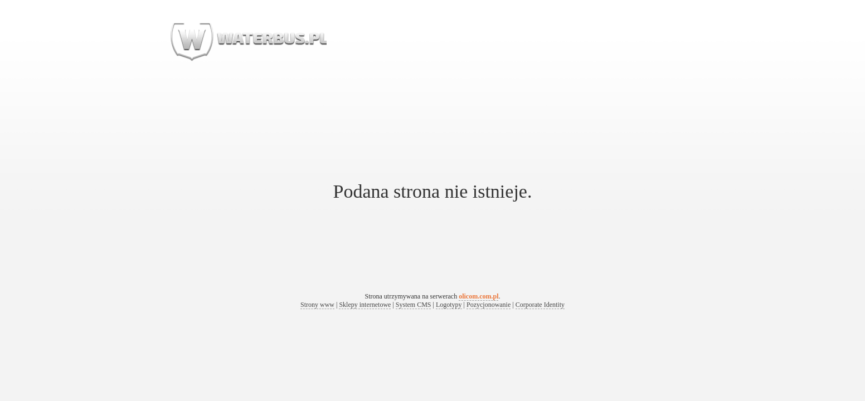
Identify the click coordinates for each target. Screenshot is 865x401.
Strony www (317, 305)
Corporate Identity (540, 305)
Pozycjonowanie (488, 305)
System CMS (413, 305)
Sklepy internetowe (365, 305)
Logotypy (449, 305)
